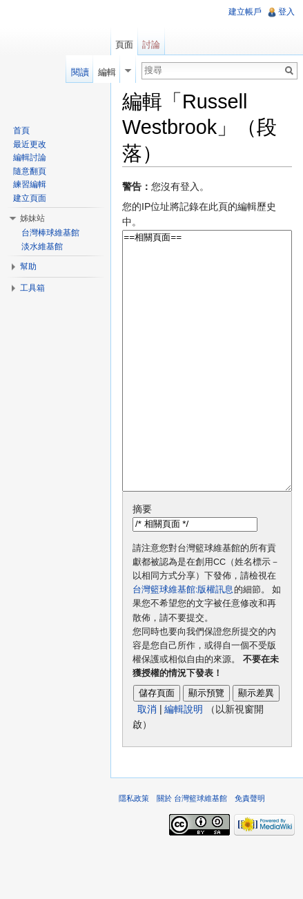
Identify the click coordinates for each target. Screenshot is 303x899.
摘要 (142, 560)
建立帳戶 (245, 12)
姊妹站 (32, 218)
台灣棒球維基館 (50, 233)
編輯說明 (183, 760)
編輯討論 (29, 157)
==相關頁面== (207, 387)
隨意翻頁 (29, 171)
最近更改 (29, 144)
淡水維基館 (42, 246)
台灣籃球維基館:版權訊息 (183, 641)
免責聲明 (250, 850)
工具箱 (32, 288)
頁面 (124, 44)
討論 (151, 44)
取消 (147, 760)
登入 (286, 12)
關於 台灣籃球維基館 (192, 850)
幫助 (28, 266)
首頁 (21, 130)
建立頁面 (29, 198)
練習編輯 (29, 184)
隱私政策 (134, 850)
